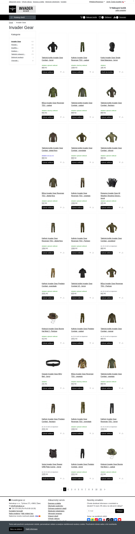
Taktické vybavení (18, 54)
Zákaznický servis (15, 2)
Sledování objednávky (52, 2)
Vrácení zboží (53, 516)
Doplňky (14, 48)
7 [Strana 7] (85, 489)
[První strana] (61, 489)
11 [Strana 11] (101, 489)
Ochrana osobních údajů (57, 508)
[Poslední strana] (104, 489)
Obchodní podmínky (55, 506)
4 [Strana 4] (75, 489)
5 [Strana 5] (78, 489)
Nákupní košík (87, 17)
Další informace (31, 529)
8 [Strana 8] (88, 489)
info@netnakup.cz (17, 506)
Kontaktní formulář (16, 511)
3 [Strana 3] (71, 489)
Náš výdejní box (27, 513)
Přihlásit (120, 511)
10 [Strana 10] (96, 489)
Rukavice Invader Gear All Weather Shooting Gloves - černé (111, 195)
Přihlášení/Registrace (97, 2)
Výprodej (15, 60)
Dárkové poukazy (17, 57)
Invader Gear (16, 41)
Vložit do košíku (107, 72)
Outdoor (14, 51)
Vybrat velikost (47, 72)
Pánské (14, 45)
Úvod (11, 22)
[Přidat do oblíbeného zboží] (61, 72)
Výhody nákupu (27, 2)
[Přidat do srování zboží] (63, 72)
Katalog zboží (22, 17)
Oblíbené (104, 17)
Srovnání (118, 17)
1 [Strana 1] (64, 489)
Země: (115, 2)
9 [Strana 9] (92, 489)
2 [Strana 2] (68, 489)
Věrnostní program (55, 513)
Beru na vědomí (16, 529)
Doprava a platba (38, 2)
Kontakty (63, 2)
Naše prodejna (14, 513)
